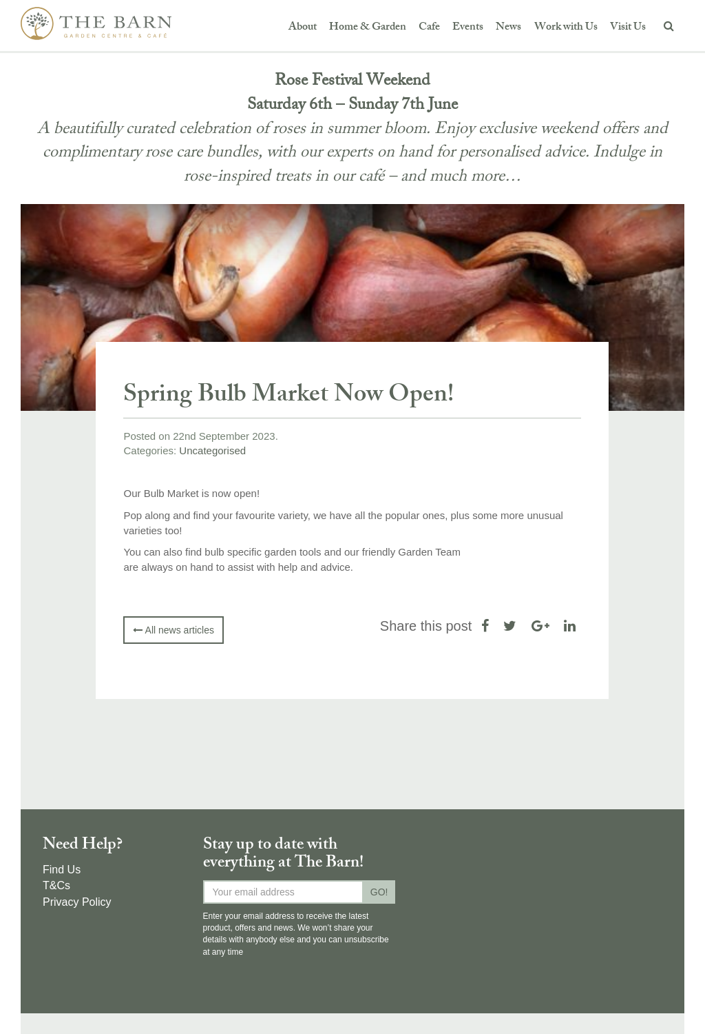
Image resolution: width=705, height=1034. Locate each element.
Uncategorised (212, 450)
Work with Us (566, 28)
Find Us (62, 869)
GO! (379, 892)
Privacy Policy (77, 902)
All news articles (173, 630)
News (508, 28)
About (302, 28)
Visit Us (628, 28)
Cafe (429, 28)
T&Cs (56, 885)
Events (467, 28)
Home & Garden (367, 28)
